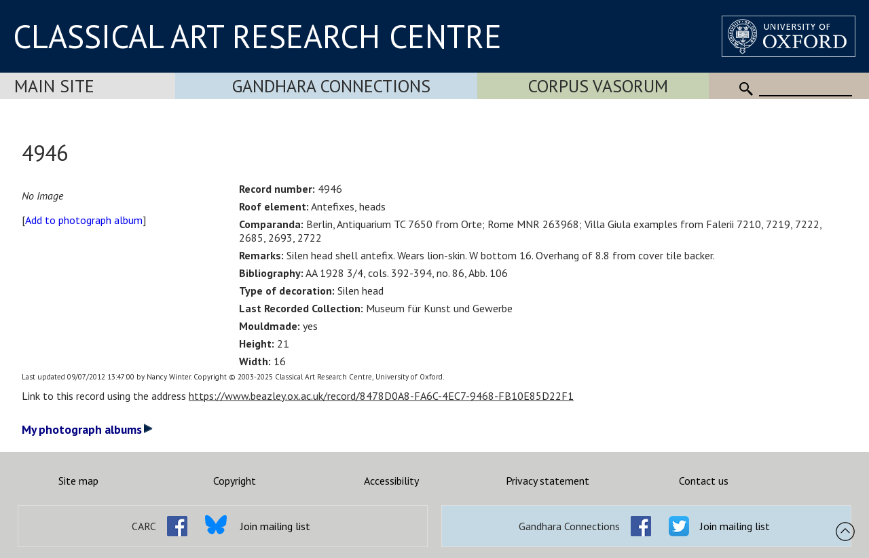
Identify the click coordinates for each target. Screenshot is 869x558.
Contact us (703, 480)
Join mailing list (275, 526)
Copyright (234, 480)
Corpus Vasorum (598, 86)
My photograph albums (87, 429)
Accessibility (391, 480)
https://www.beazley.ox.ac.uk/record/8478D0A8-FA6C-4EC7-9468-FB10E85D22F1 (381, 396)
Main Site (54, 86)
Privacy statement (547, 480)
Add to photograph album (84, 220)
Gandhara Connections (331, 86)
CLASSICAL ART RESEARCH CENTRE (257, 36)
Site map (78, 480)
